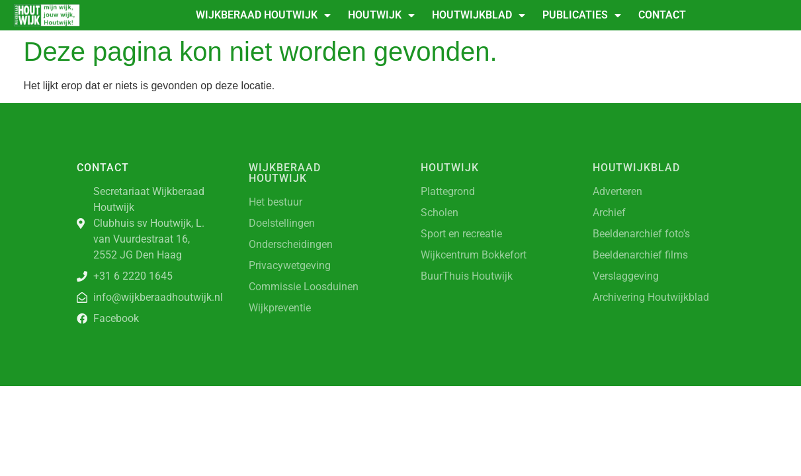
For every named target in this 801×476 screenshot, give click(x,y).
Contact (662, 15)
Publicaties (581, 15)
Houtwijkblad (478, 15)
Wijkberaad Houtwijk (263, 15)
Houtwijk (381, 15)
